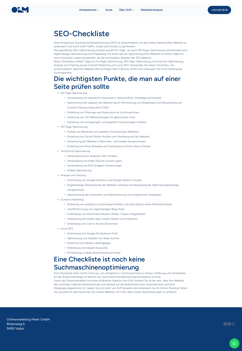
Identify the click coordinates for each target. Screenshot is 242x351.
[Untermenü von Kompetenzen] (98, 10)
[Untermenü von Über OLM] (133, 10)
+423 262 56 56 (219, 10)
